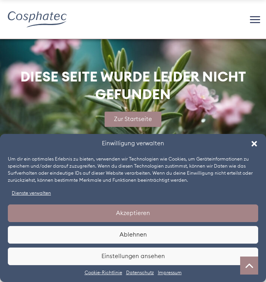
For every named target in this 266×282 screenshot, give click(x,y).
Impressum (170, 272)
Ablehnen (133, 235)
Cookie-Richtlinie (103, 272)
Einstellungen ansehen (133, 256)
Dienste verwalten (31, 193)
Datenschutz (140, 272)
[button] (254, 144)
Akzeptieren (133, 213)
